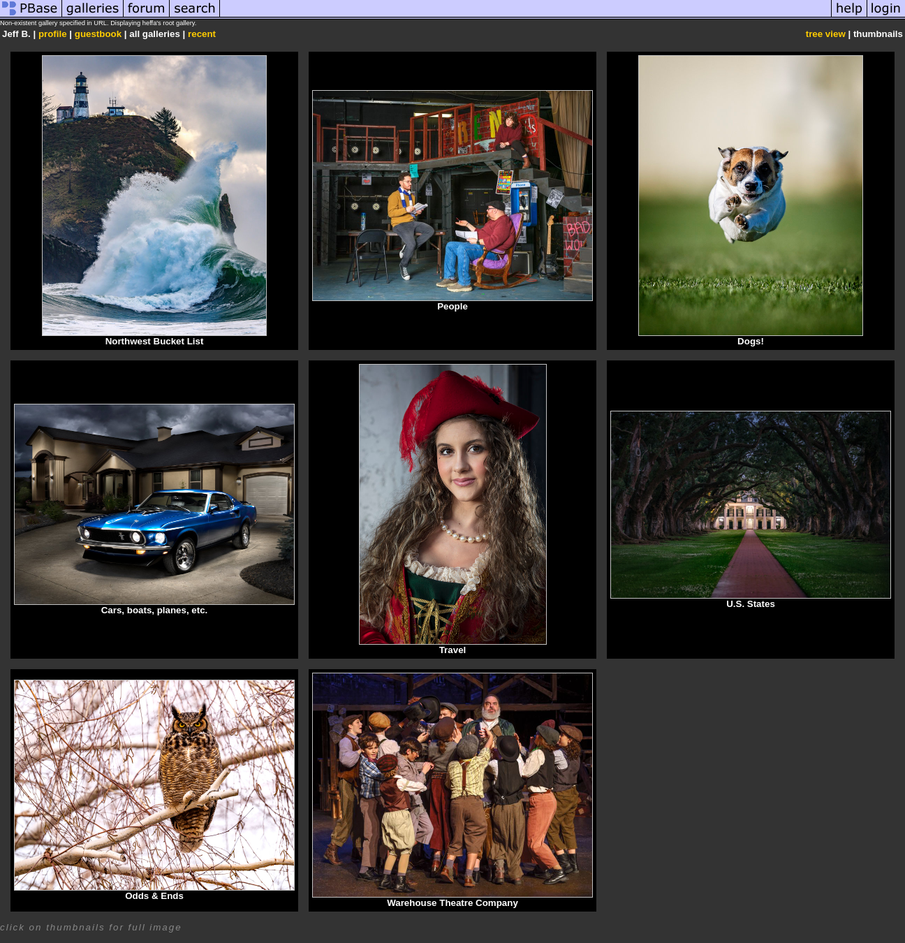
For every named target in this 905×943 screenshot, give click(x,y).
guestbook (98, 34)
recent (202, 34)
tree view (826, 34)
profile (52, 34)
